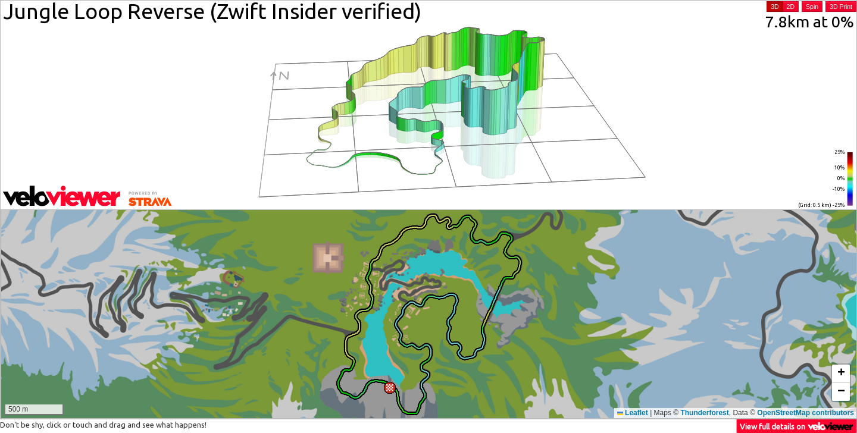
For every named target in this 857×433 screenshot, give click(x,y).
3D (774, 6)
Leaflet (632, 413)
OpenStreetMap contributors (805, 413)
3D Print (841, 6)
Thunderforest (704, 413)
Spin (812, 6)
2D (791, 6)
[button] (390, 388)
